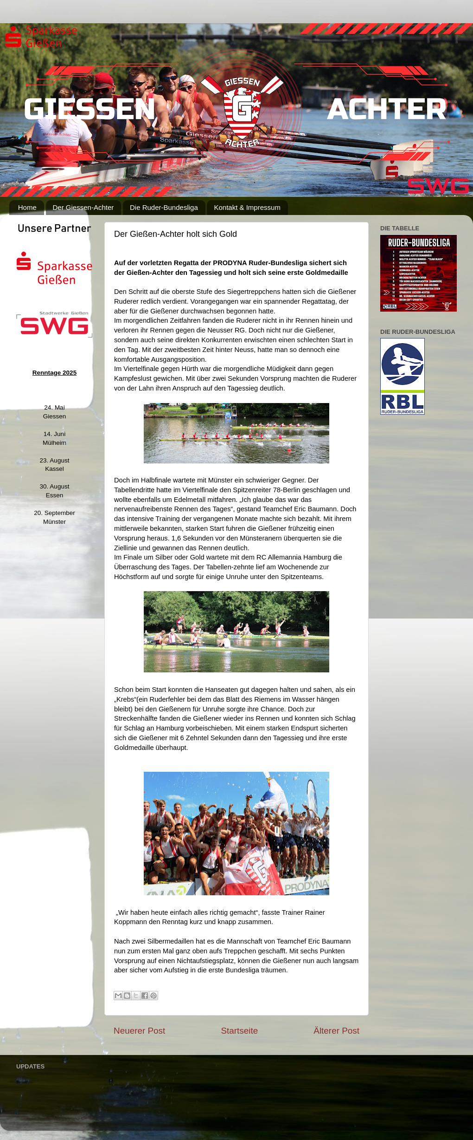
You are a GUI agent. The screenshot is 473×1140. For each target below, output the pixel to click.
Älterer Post (336, 1031)
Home (27, 207)
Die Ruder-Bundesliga (164, 207)
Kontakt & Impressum (247, 207)
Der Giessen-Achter (83, 207)
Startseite (239, 1031)
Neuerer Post (139, 1031)
